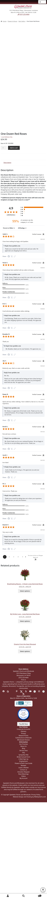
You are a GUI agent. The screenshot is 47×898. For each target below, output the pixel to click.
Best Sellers (22, 21)
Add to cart (14, 131)
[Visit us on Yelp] (26, 674)
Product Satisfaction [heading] (8, 274)
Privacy (23, 716)
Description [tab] (7, 145)
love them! (5, 445)
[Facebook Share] (9, 239)
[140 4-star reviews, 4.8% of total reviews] (32, 192)
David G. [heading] (23, 409)
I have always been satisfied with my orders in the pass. (18, 253)
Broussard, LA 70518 (23, 658)
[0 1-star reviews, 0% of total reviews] (32, 198)
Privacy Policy (35, 777)
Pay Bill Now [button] (23, 707)
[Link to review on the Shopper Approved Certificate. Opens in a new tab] (15, 239)
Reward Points (23, 718)
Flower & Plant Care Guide (23, 746)
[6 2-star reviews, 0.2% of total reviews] (32, 196)
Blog (23, 731)
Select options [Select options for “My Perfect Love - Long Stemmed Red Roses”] (25, 604)
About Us (23, 729)
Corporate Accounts (23, 712)
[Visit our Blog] (23, 677)
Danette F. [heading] (23, 507)
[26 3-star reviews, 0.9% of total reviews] (32, 194)
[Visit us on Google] (8, 674)
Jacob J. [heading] (23, 438)
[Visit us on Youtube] (30, 674)
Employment (23, 744)
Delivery (23, 714)
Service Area (23, 733)
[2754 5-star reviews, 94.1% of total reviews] (32, 190)
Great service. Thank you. (9, 474)
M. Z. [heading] (23, 466)
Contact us (23, 752)
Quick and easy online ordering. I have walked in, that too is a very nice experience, (23, 385)
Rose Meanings (23, 757)
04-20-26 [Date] (43, 250)
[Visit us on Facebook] (3, 674)
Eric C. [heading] (23, 286)
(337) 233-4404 (23, 14)
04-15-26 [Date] (43, 414)
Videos (23, 759)
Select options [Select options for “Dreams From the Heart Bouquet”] (25, 634)
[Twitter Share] (12, 239)
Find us (23, 662)
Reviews (23, 748)
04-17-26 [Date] (43, 322)
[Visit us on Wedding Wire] (43, 674)
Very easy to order (7, 515)
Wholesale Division (23, 723)
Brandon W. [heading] (23, 317)
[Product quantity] (4, 131)
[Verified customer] (38, 217)
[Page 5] (22, 539)
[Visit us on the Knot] (35, 674)
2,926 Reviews (11, 197)
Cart (36, 895)
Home (4, 21)
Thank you (5, 324)
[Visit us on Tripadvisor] (12, 674)
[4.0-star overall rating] (23, 219)
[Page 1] (5, 539)
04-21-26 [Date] (43, 222)
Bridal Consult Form (23, 740)
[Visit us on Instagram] (39, 674)
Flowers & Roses (12, 21)
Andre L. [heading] (23, 217)
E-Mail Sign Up (23, 742)
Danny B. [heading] (23, 377)
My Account (8, 896)
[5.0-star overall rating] (23, 248)
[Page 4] (18, 539)
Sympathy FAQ (23, 738)
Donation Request (23, 755)
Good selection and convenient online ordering (15, 294)
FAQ (23, 735)
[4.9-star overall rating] (10, 195)
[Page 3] (13, 539)
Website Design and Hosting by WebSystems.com (29, 779)
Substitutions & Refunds (23, 720)
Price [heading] (4, 270)
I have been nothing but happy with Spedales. (15, 224)
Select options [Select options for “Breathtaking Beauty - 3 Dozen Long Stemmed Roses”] (25, 574)
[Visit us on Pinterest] (17, 674)
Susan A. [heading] (23, 245)
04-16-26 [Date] (43, 348)
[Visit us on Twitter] (21, 674)
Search (23, 896)
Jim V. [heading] (23, 344)
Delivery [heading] (5, 266)
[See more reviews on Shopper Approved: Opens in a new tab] (35, 539)
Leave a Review (23, 750)
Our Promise (23, 727)
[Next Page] (25, 539)
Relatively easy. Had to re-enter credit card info (16, 351)
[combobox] (8, 210)
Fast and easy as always (9, 416)
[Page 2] (9, 539)
